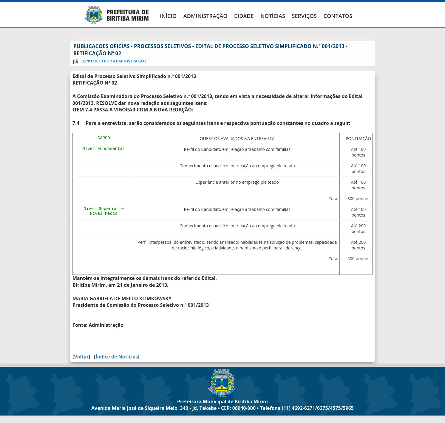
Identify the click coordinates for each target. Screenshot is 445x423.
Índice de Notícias (116, 356)
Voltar (81, 356)
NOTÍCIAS (272, 15)
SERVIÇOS (304, 15)
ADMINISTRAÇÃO (205, 15)
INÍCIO (168, 15)
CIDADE (244, 15)
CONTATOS (338, 15)
